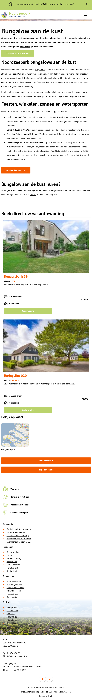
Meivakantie (12, 561)
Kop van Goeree (14, 597)
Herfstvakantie (13, 567)
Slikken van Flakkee (15, 587)
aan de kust (25, 46)
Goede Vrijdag (13, 552)
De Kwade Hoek (14, 590)
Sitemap (35, 691)
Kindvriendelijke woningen (19, 529)
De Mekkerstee (13, 623)
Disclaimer (26, 691)
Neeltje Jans (64, 117)
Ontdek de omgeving (15, 170)
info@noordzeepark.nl (17, 656)
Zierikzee (11, 613)
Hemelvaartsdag (14, 558)
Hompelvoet (12, 594)
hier (71, 4)
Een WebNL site (46, 696)
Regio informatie (46, 469)
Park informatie (46, 460)
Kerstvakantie (13, 571)
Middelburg (12, 620)
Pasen (9, 555)
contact (33, 194)
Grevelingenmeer (14, 584)
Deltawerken (12, 610)
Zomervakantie (13, 564)
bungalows (40, 69)
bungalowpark (40, 92)
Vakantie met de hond (16, 532)
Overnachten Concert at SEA (19, 541)
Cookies (44, 691)
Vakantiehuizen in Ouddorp (19, 538)
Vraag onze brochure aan (17, 53)
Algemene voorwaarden (60, 691)
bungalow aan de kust (39, 190)
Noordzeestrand (14, 581)
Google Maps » (8, 449)
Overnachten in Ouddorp (18, 535)
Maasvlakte (12, 616)
